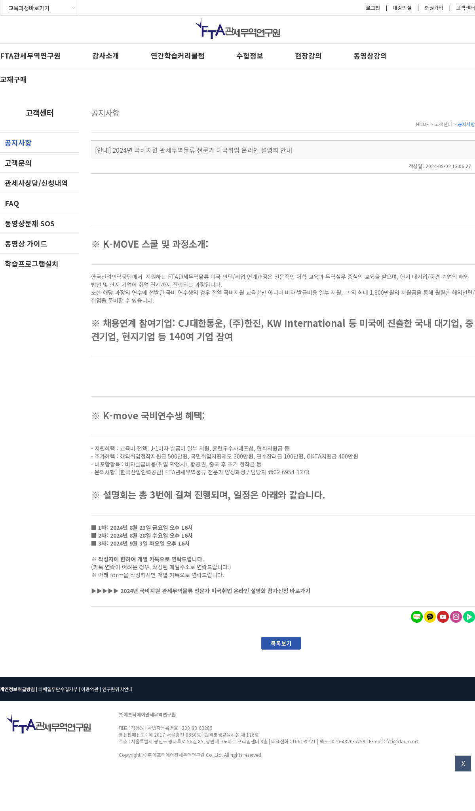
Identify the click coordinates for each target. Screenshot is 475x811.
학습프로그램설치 (32, 263)
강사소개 (105, 55)
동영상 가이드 (26, 243)
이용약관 (90, 689)
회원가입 (433, 7)
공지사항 (18, 142)
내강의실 (402, 7)
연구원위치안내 (117, 689)
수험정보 (249, 55)
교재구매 (13, 79)
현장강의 (308, 55)
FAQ (12, 203)
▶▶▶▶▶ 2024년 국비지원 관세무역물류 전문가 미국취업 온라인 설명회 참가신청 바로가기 (200, 591)
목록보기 (281, 643)
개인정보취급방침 (17, 689)
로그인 (373, 7)
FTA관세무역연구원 (30, 55)
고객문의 (18, 162)
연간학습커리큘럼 (178, 55)
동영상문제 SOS (30, 223)
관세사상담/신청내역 (36, 183)
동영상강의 (370, 55)
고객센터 (465, 7)
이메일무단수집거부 (58, 689)
